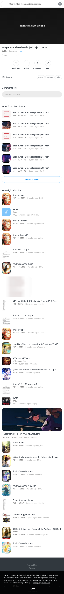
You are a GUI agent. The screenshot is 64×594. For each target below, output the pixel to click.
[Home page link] (5, 4)
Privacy (32, 568)
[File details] (32, 114)
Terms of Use (32, 565)
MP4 (5, 55)
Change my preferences (41, 583)
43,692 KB (14, 55)
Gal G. (4, 51)
